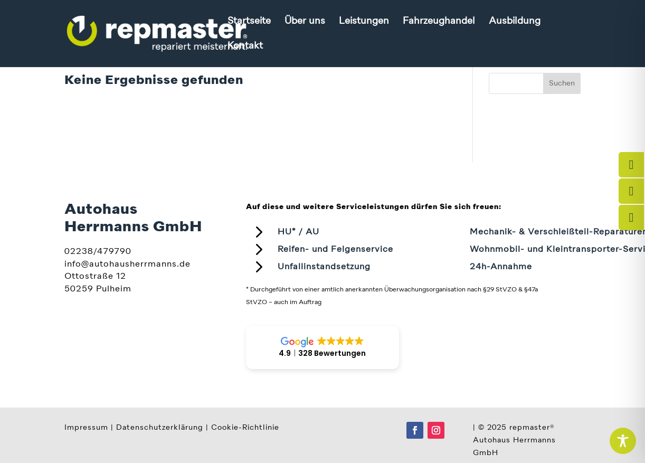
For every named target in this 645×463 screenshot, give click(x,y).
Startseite (249, 21)
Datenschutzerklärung (159, 427)
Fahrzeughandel (439, 21)
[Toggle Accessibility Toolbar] (623, 441)
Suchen (562, 83)
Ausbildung (514, 21)
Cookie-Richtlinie (245, 427)
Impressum (86, 427)
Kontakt (245, 46)
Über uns (304, 21)
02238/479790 (97, 252)
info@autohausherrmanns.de (127, 264)
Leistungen (364, 21)
